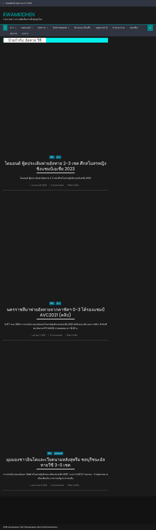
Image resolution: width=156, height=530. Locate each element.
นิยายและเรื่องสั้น (82, 27)
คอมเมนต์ (25, 27)
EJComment (57, 185)
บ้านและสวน (119, 27)
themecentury (50, 527)
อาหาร (25, 33)
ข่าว (12, 27)
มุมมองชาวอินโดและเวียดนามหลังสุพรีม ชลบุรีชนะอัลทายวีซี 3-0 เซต (55, 462)
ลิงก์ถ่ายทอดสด (60, 27)
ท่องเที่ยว (134, 27)
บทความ (42, 27)
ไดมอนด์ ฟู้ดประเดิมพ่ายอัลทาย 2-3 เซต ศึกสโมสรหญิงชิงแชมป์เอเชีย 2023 (55, 166)
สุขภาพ (13, 33)
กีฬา (52, 157)
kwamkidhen (19, 14)
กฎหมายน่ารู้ (101, 27)
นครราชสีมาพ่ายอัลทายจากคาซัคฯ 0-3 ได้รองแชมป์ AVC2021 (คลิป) (56, 312)
